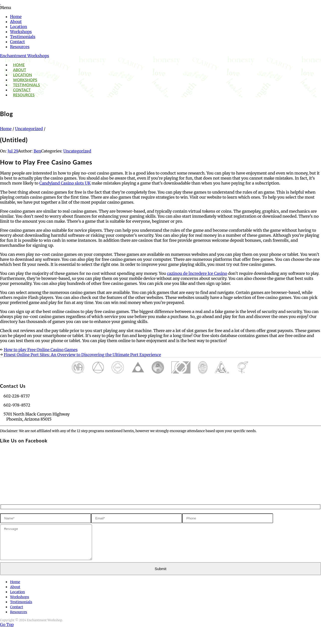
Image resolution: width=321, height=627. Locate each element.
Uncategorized (29, 128)
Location (18, 26)
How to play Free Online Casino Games (40, 349)
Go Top (7, 624)
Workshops (21, 31)
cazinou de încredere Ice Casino (197, 273)
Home (16, 16)
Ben (37, 150)
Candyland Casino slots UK (65, 183)
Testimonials (22, 36)
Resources (20, 46)
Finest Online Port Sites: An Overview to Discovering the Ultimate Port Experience (82, 354)
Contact (17, 41)
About (16, 21)
